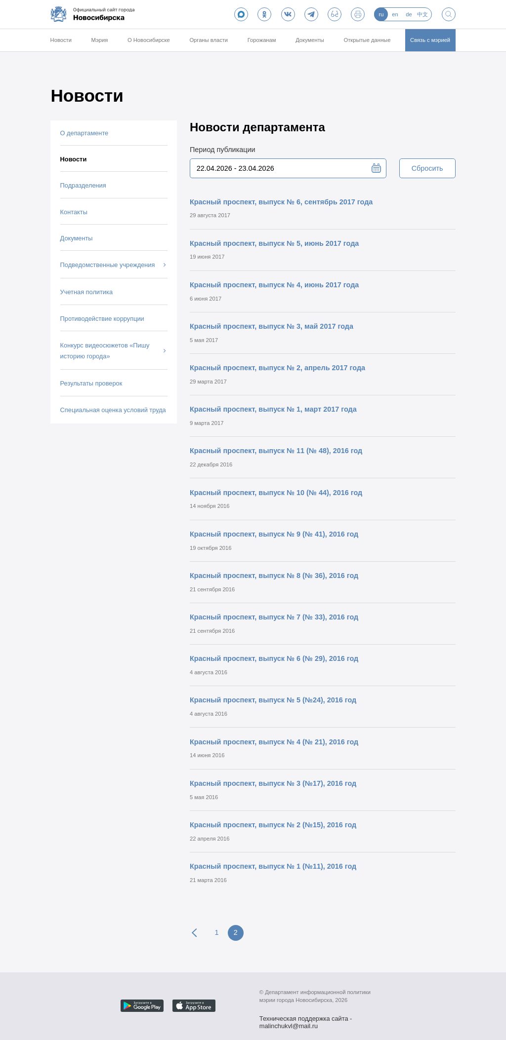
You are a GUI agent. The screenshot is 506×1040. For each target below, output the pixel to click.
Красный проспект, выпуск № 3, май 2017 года (271, 326)
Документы (309, 40)
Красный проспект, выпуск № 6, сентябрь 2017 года (281, 202)
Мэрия (99, 40)
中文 (422, 14)
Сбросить (427, 168)
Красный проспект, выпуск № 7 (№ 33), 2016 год (274, 617)
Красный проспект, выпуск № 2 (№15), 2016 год (273, 825)
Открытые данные (367, 40)
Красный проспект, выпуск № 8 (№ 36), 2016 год (274, 575)
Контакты (73, 212)
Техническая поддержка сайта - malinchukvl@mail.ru (305, 1019)
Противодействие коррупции (102, 318)
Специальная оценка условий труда (113, 410)
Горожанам (262, 40)
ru (381, 14)
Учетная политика (86, 292)
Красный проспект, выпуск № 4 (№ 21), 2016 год (274, 742)
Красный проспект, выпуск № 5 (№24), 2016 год (273, 700)
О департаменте (84, 133)
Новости (61, 40)
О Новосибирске (148, 40)
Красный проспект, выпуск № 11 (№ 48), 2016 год (276, 451)
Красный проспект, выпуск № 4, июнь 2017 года (274, 285)
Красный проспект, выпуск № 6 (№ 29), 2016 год (274, 658)
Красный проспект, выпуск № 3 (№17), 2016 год (273, 783)
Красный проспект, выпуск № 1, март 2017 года (273, 409)
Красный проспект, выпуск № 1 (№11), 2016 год (273, 866)
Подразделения (83, 185)
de (409, 14)
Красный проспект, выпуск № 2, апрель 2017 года (277, 368)
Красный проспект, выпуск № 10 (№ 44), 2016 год (276, 493)
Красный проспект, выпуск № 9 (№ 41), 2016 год (274, 534)
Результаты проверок (91, 383)
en (395, 14)
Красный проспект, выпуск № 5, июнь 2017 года (274, 243)
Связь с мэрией (430, 40)
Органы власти (208, 40)
